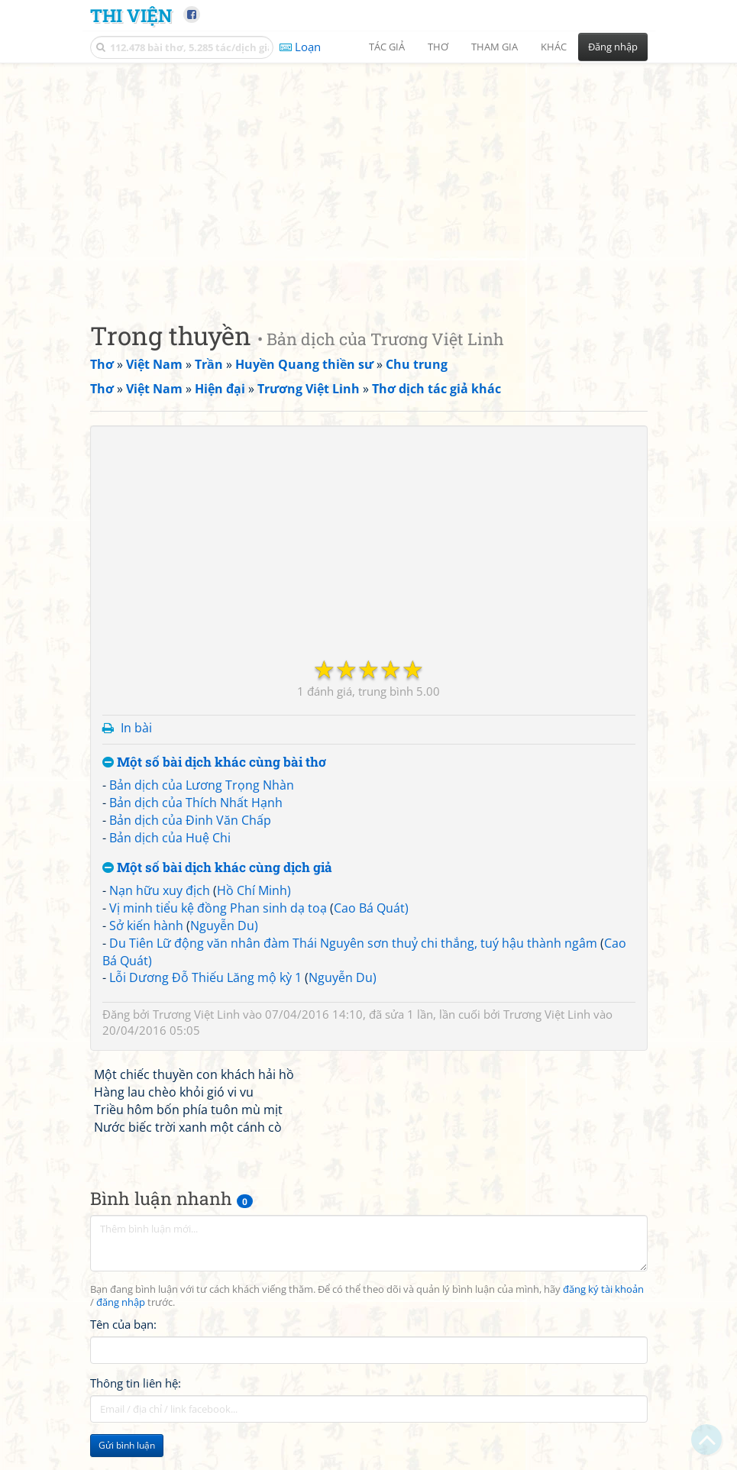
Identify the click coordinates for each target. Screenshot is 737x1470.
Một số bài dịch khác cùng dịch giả (217, 868)
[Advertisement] (369, 179)
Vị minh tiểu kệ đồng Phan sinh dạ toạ (218, 908)
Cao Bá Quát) (371, 908)
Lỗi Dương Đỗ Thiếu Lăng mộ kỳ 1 (205, 977)
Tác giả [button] (387, 46)
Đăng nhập (613, 46)
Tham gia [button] (494, 46)
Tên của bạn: (123, 1324)
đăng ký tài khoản (603, 1289)
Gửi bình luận (127, 1445)
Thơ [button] (438, 46)
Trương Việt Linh (196, 1014)
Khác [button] (554, 46)
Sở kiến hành (146, 925)
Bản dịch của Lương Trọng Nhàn (201, 785)
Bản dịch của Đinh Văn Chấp (190, 820)
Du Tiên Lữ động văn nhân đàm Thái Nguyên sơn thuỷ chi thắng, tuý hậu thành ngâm (353, 943)
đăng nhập (120, 1302)
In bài (136, 727)
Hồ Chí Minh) (254, 890)
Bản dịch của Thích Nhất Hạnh (196, 802)
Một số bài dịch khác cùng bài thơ (214, 762)
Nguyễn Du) (224, 925)
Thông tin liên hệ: (135, 1383)
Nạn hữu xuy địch (159, 890)
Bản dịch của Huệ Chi (170, 837)
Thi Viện (131, 15)
